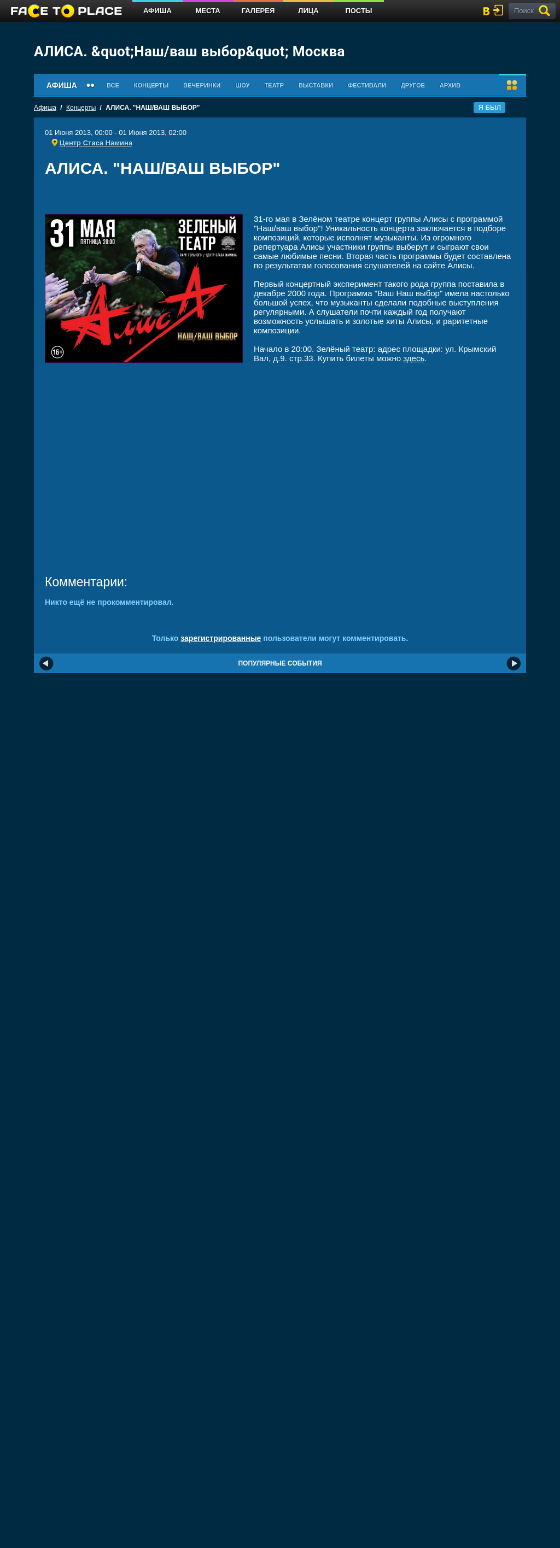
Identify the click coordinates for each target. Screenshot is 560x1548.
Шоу (242, 85)
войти (500, 10)
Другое (413, 85)
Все (113, 85)
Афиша (157, 11)
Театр (274, 85)
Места (207, 11)
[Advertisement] (280, 199)
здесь (413, 358)
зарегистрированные (220, 638)
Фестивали (367, 85)
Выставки (316, 85)
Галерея (258, 11)
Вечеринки (201, 85)
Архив (450, 85)
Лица (308, 11)
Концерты (151, 85)
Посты (358, 11)
